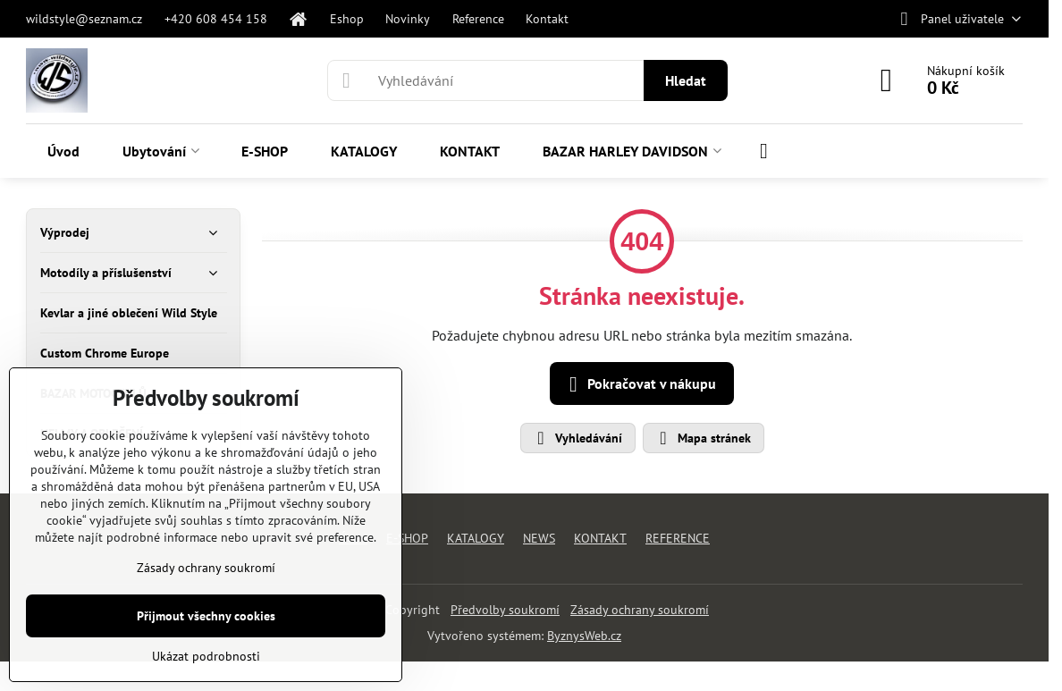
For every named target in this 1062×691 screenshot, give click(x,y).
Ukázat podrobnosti (206, 656)
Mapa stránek (702, 438)
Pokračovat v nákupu (639, 384)
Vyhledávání (577, 438)
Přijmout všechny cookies (206, 616)
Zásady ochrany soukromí (639, 610)
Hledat (685, 80)
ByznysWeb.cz (584, 636)
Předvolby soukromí (505, 610)
